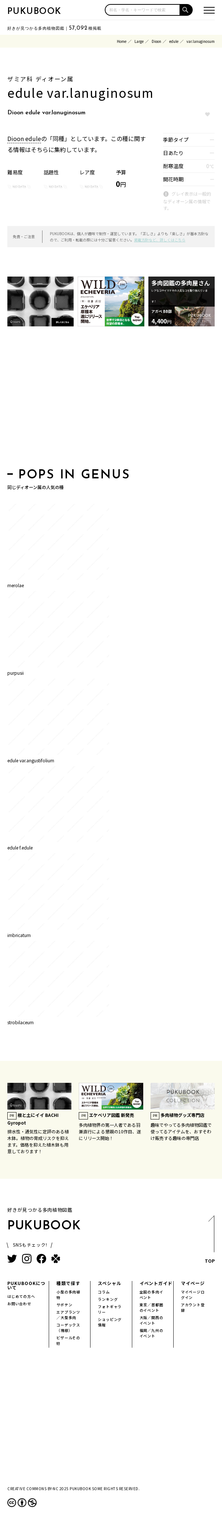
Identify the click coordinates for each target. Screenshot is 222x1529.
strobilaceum (20, 1022)
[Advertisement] (111, 399)
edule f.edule (20, 847)
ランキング (108, 1299)
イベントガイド (156, 1283)
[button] (186, 10)
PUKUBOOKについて (26, 1285)
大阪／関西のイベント (151, 1320)
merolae (15, 585)
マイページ (193, 1283)
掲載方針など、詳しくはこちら (159, 240)
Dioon (156, 41)
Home (121, 41)
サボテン (64, 1304)
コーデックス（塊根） (68, 1327)
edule (173, 41)
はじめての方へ (21, 1296)
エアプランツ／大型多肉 (68, 1314)
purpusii (15, 673)
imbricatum (19, 935)
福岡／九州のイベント (151, 1333)
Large (139, 41)
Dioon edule (24, 138)
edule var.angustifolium (30, 760)
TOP (209, 1242)
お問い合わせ (19, 1303)
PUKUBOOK (34, 11)
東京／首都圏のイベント (151, 1307)
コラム (104, 1292)
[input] (142, 10)
